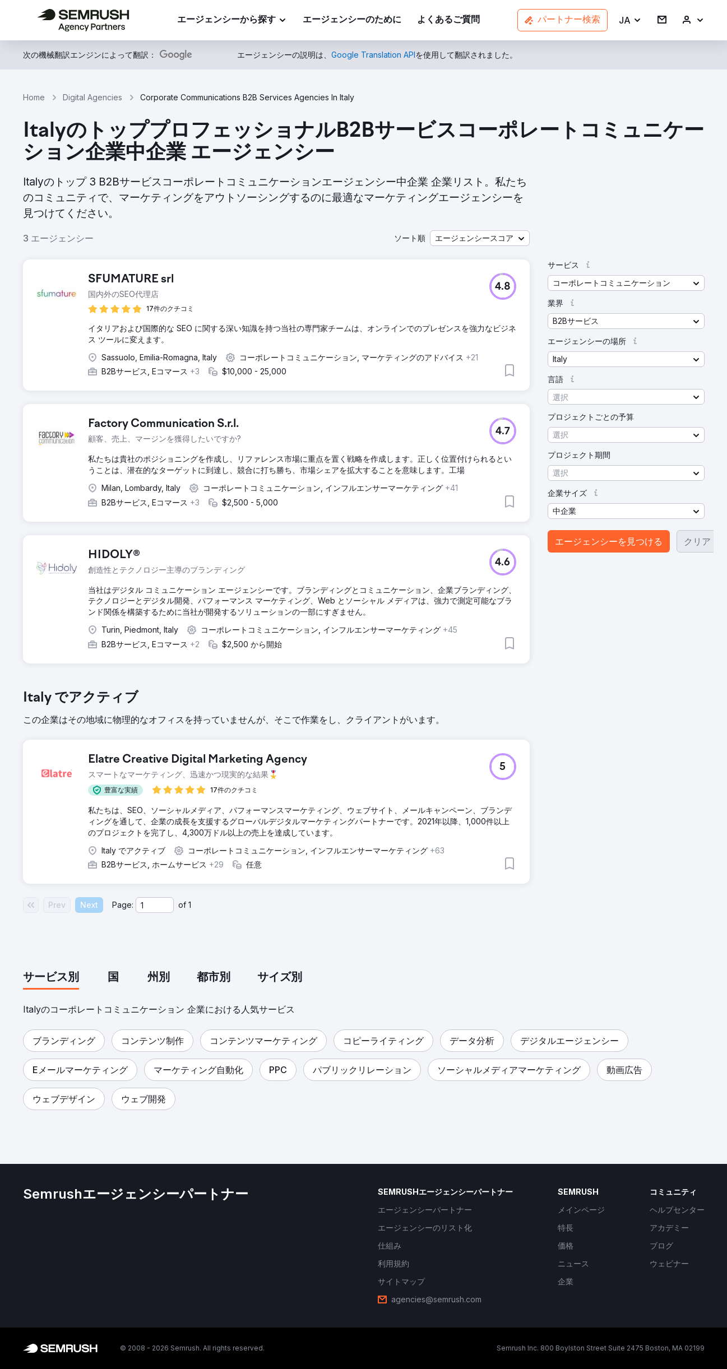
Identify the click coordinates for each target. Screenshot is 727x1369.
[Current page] (154, 905)
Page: (122, 904)
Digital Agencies (92, 97)
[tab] (51, 978)
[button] (630, 20)
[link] (352, 20)
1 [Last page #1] (189, 904)
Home (34, 97)
